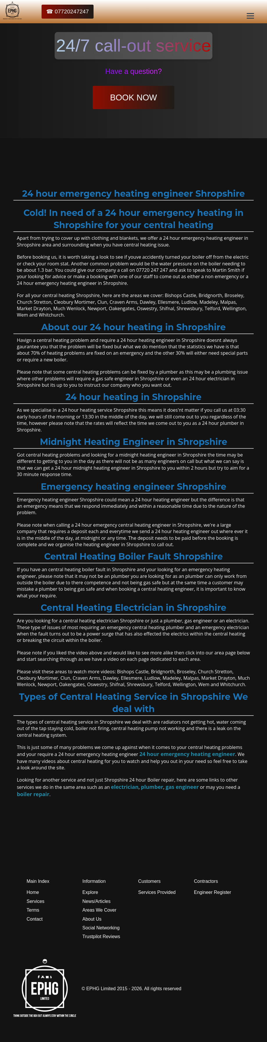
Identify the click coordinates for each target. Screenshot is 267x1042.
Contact (35, 919)
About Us (92, 919)
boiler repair (33, 794)
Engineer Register (212, 892)
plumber (152, 786)
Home (33, 892)
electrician (125, 786)
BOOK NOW (133, 97)
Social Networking (101, 927)
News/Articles (97, 901)
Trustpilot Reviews (101, 936)
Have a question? (133, 71)
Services (35, 901)
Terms (33, 910)
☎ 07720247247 (67, 11)
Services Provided (157, 892)
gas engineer (182, 786)
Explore (90, 892)
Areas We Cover (100, 910)
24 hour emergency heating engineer (187, 753)
